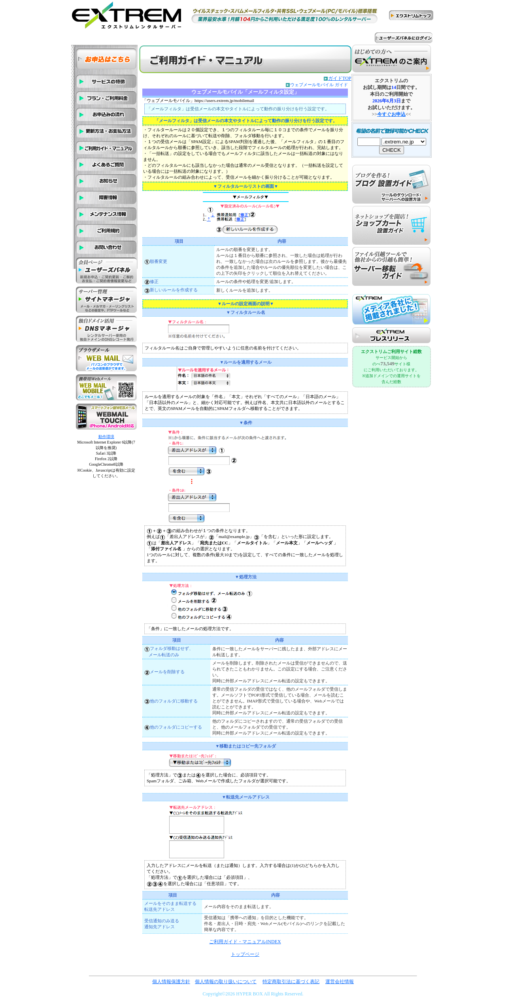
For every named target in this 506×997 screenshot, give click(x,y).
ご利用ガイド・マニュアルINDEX (245, 941)
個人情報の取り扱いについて (226, 981)
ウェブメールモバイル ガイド (319, 84)
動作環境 (106, 436)
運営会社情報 (339, 981)
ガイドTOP (339, 78)
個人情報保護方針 (171, 981)
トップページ (245, 954)
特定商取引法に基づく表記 (290, 981)
